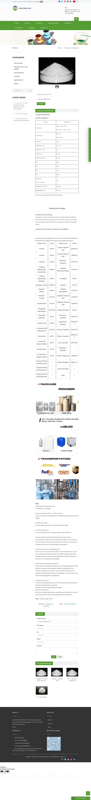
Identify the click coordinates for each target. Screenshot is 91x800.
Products (39, 23)
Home (17, 23)
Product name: (41, 618)
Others (16, 83)
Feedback (31, 28)
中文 (75, 1)
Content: (39, 646)
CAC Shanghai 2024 (20, 118)
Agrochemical (18, 80)
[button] (42, 23)
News (49, 727)
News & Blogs (54, 23)
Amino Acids (75, 48)
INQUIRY (41, 103)
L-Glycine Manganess (70, 604)
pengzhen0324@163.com (72, 9)
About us (28, 23)
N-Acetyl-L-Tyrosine (42, 697)
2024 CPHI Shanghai (21, 113)
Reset (60, 657)
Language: (39, 1)
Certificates (19, 28)
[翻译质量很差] (7, 771)
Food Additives (19, 73)
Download (67, 23)
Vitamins (17, 76)
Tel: (38, 632)
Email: (39, 639)
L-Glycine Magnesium (46, 599)
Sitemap (63, 756)
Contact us (44, 28)
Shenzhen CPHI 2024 (21, 103)
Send (53, 657)
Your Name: (40, 625)
